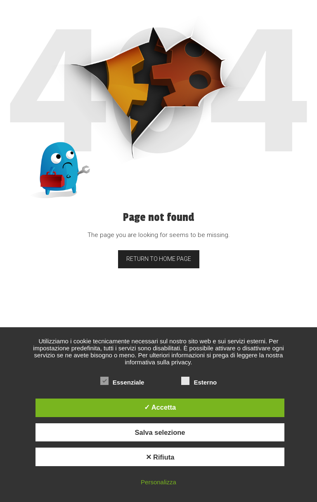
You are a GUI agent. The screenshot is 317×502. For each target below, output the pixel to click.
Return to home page (158, 259)
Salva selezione (160, 432)
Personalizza (158, 482)
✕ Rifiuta (160, 457)
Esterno (199, 382)
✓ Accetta (160, 407)
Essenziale (122, 382)
